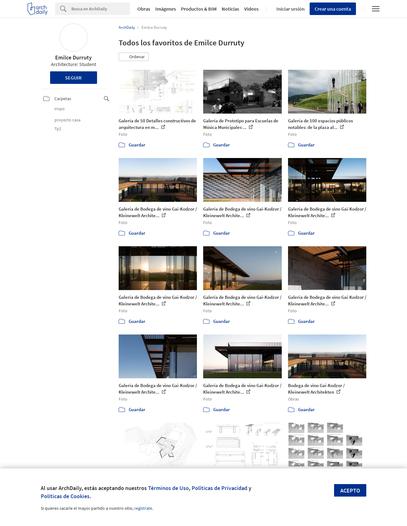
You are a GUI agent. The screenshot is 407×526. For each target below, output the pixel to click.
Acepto (350, 490)
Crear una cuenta (333, 9)
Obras (143, 8)
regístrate (143, 508)
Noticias (230, 8)
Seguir (73, 77)
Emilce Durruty (73, 57)
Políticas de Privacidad (219, 488)
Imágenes (165, 8)
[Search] (100, 9)
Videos (251, 8)
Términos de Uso (168, 488)
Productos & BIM (199, 8)
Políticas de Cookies (65, 496)
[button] (134, 57)
